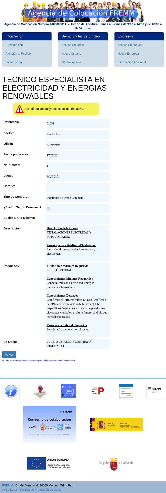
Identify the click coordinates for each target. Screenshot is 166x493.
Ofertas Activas (71, 62)
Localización (14, 62)
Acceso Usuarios (72, 45)
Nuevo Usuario (71, 53)
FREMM (7, 485)
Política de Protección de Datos (40, 489)
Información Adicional (132, 62)
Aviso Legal (9, 489)
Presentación (14, 45)
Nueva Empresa (128, 53)
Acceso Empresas (130, 45)
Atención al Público (18, 53)
